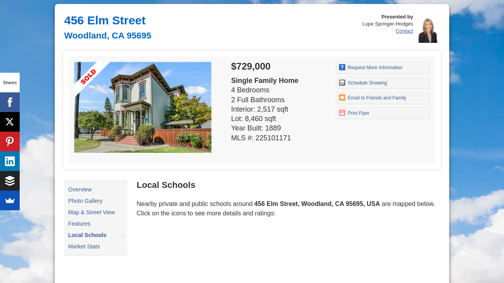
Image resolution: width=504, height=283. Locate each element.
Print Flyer (354, 113)
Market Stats (84, 246)
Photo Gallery (85, 201)
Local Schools (87, 235)
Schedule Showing (363, 82)
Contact (404, 31)
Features (79, 224)
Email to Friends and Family (372, 97)
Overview (80, 189)
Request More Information (370, 67)
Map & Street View (91, 212)
